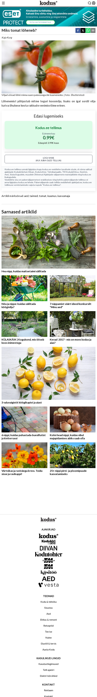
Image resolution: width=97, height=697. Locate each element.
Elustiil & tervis (48, 643)
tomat (42, 196)
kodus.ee (46, 169)
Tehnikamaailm (54, 172)
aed (26, 196)
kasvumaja (64, 196)
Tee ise (48, 631)
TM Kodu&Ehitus (70, 172)
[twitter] (83, 30)
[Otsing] (89, 3)
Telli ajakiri (48, 669)
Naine (48, 637)
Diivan (31, 172)
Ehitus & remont (48, 619)
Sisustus (48, 607)
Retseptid (48, 625)
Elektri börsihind (48, 675)
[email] (93, 30)
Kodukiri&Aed (20, 172)
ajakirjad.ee (76, 182)
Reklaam (48, 690)
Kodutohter (40, 172)
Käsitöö (83, 172)
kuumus (52, 196)
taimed (34, 196)
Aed (7, 174)
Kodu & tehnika (48, 601)
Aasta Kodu (48, 649)
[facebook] (77, 30)
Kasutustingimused (48, 663)
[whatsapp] (88, 30)
